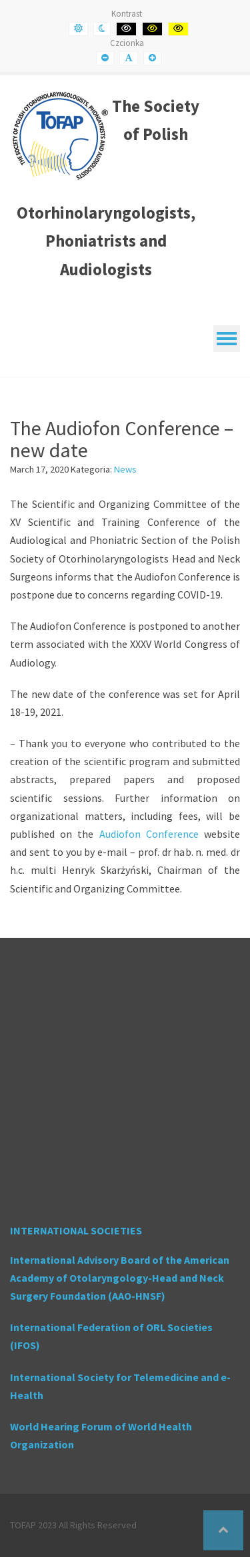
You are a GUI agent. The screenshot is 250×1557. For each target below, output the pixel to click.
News (125, 469)
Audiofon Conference (149, 833)
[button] (223, 1530)
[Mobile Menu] (226, 338)
